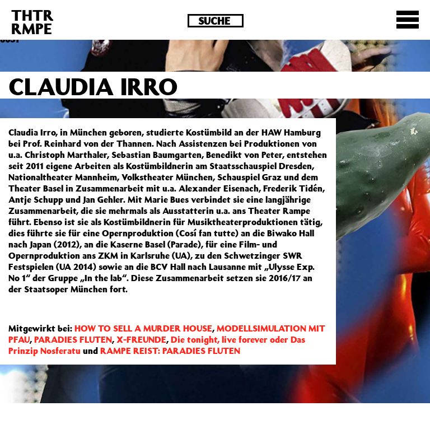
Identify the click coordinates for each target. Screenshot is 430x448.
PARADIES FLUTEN (73, 339)
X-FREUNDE (141, 339)
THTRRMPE (32, 21)
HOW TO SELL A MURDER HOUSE (143, 328)
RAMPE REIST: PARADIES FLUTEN (170, 350)
